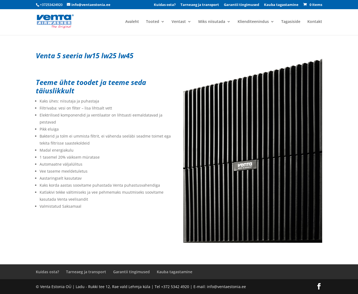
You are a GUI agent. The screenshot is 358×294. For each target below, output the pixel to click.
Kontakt (314, 22)
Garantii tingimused (241, 5)
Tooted (152, 22)
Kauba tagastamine (281, 5)
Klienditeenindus (253, 22)
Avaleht (132, 22)
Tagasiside (290, 22)
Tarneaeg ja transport (199, 5)
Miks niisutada (211, 22)
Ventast (179, 22)
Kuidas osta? (165, 5)
